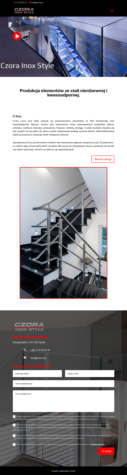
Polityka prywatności (97, 444)
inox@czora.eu (38, 358)
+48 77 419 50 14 (40, 350)
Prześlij (106, 451)
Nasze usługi (103, 159)
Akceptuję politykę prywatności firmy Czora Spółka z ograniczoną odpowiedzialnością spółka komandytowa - (58, 444)
